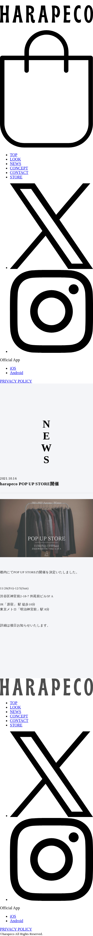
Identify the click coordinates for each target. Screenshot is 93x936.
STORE (16, 177)
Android (16, 373)
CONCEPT (19, 168)
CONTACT (19, 172)
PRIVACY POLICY (16, 381)
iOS (13, 368)
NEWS (15, 164)
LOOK (15, 159)
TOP (13, 155)
